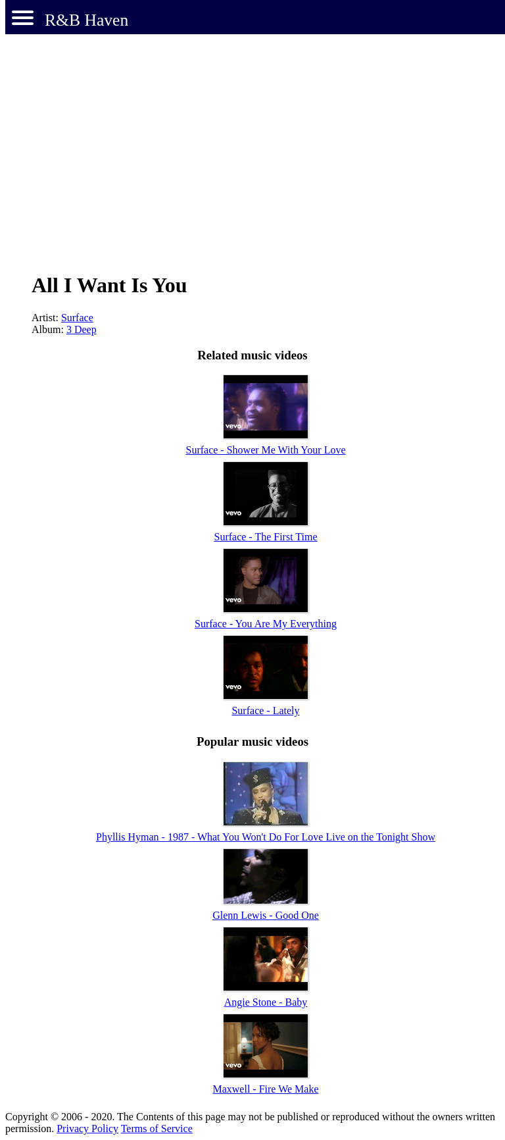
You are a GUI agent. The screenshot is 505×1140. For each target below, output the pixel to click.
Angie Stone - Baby (266, 1002)
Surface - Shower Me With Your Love (265, 449)
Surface (77, 317)
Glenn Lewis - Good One (265, 915)
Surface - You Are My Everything (266, 623)
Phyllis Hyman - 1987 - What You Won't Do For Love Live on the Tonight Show (265, 836)
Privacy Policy (87, 1128)
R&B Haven (86, 20)
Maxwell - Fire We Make (265, 1089)
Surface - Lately (265, 710)
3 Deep (81, 329)
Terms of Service (157, 1128)
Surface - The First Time (265, 536)
